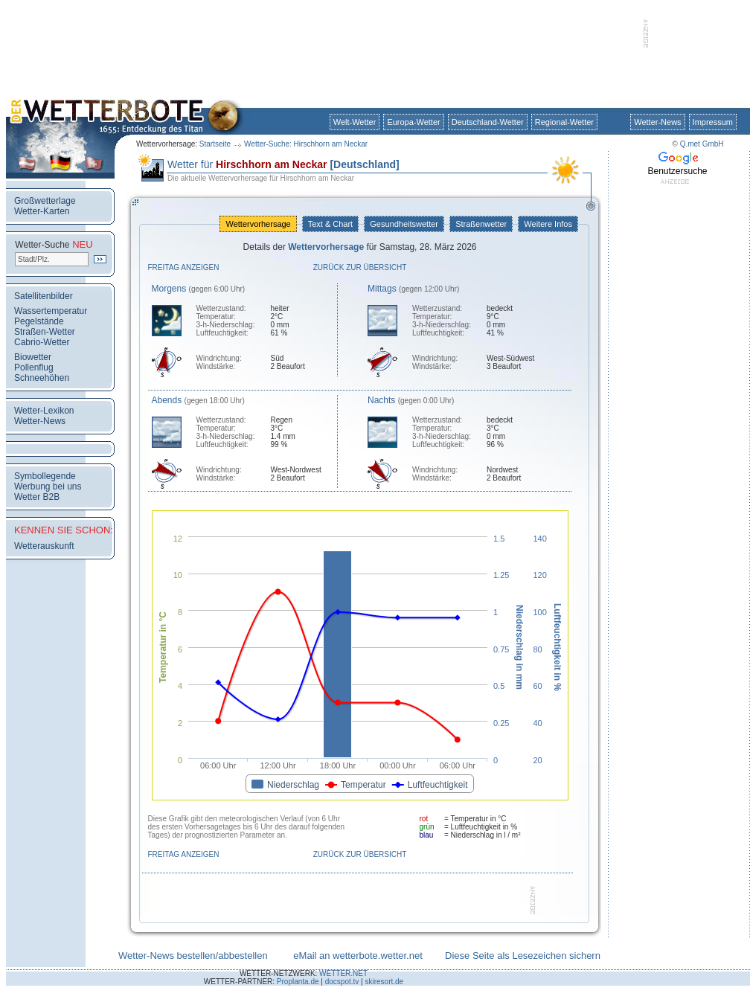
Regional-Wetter (564, 122)
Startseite (215, 144)
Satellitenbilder (43, 296)
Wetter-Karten (41, 211)
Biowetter (32, 357)
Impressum (713, 122)
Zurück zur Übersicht (360, 267)
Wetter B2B (37, 497)
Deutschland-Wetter (488, 122)
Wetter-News (657, 122)
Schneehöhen (41, 378)
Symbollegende (45, 476)
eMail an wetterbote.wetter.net (357, 955)
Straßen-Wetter (44, 332)
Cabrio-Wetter (41, 342)
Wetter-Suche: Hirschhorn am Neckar (306, 144)
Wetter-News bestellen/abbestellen (193, 955)
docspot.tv (342, 981)
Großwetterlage (45, 201)
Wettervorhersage (257, 223)
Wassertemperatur (50, 311)
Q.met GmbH (702, 144)
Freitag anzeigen (183, 267)
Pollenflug (34, 367)
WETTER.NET (343, 973)
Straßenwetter (481, 223)
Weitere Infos (548, 223)
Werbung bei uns (48, 486)
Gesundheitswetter (404, 223)
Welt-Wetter (354, 122)
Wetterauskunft (44, 546)
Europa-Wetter (413, 122)
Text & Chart (330, 223)
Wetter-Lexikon (44, 410)
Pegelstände (39, 321)
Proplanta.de (298, 981)
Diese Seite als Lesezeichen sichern (522, 955)
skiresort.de (384, 981)
